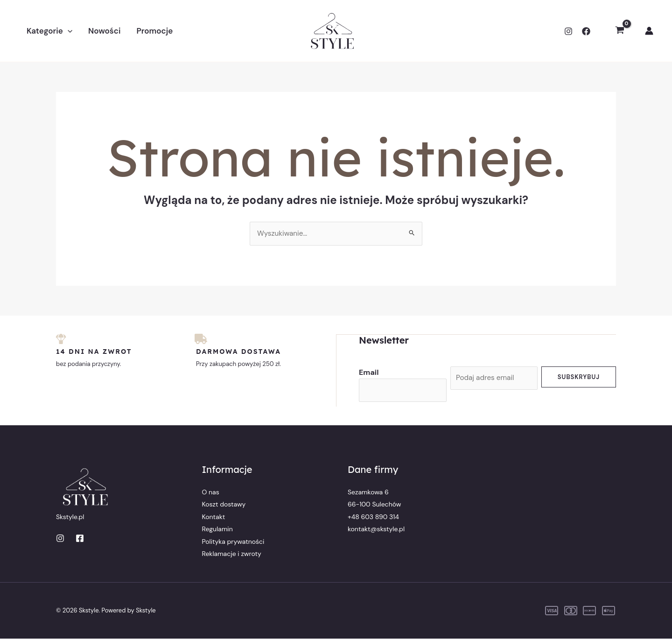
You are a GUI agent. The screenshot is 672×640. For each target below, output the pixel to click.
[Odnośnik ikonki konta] (649, 31)
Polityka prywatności (233, 542)
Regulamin (217, 530)
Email (368, 372)
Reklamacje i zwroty (231, 554)
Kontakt (213, 517)
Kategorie (49, 31)
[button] (67, 31)
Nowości (104, 31)
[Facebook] (586, 31)
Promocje (154, 31)
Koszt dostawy (224, 505)
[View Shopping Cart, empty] (619, 31)
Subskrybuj (579, 377)
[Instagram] (568, 31)
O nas (210, 493)
